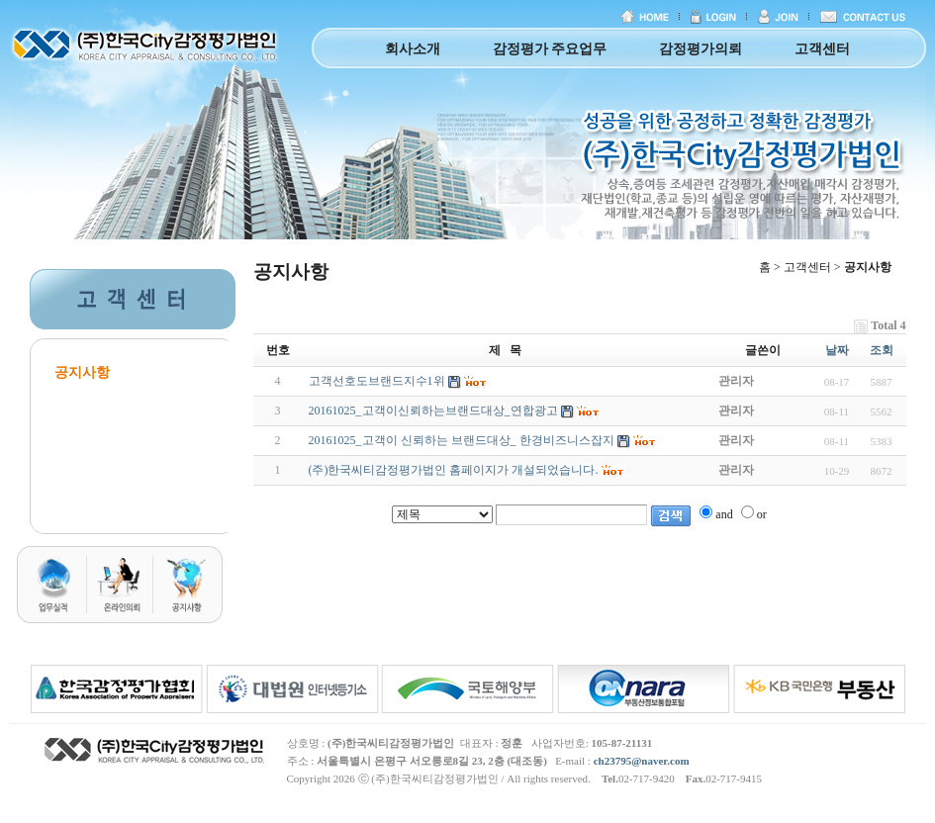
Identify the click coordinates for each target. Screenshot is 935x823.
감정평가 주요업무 (550, 49)
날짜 (837, 350)
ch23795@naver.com (642, 761)
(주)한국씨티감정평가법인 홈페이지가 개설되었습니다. (454, 470)
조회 (881, 350)
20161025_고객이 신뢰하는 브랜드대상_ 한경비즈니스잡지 (461, 440)
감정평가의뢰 (700, 49)
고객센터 (822, 49)
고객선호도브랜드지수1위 (377, 381)
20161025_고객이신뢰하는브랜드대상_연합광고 (433, 410)
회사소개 (412, 49)
